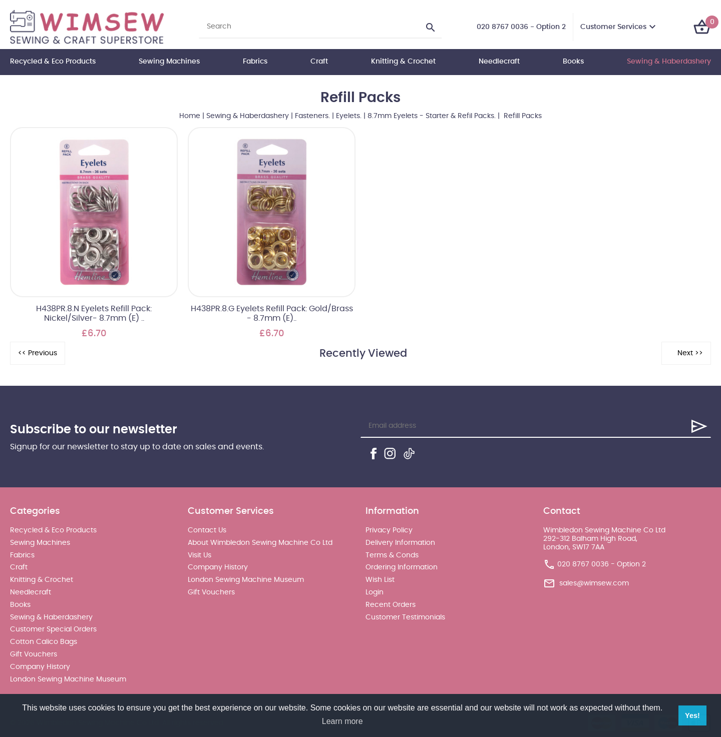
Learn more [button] (342, 721)
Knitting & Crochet (403, 61)
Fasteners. (312, 116)
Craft (319, 61)
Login (375, 592)
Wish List (380, 579)
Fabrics (255, 61)
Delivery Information (400, 542)
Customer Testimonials (405, 617)
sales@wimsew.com (594, 583)
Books (573, 61)
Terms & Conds (392, 555)
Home (189, 116)
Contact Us (207, 530)
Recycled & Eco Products (53, 61)
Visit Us (199, 555)
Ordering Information (402, 567)
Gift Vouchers (33, 654)
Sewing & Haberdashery (669, 61)
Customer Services (613, 27)
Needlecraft (499, 61)
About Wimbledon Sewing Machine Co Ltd (260, 542)
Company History (40, 666)
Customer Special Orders (53, 629)
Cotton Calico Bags (43, 641)
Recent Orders (391, 604)
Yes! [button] (692, 715)
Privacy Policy (389, 530)
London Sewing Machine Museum (68, 679)
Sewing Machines (169, 61)
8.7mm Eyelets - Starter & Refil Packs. (432, 116)
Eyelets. (349, 116)
